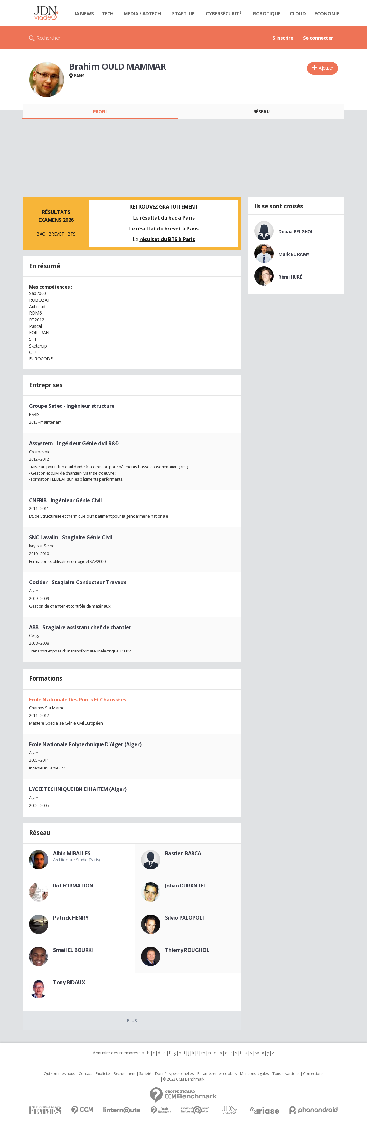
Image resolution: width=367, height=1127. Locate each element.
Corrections (313, 1074)
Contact (85, 1074)
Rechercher (48, 37)
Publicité (103, 1074)
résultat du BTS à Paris (167, 239)
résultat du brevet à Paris (167, 228)
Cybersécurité (224, 13)
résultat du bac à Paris (167, 217)
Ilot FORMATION (73, 885)
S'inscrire (282, 37)
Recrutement (124, 1074)
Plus (132, 1021)
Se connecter (318, 37)
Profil (100, 111)
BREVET (56, 234)
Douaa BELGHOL (296, 232)
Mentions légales (254, 1074)
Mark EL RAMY (293, 254)
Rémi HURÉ (290, 277)
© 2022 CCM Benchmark (183, 1079)
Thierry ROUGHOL (187, 950)
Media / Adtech (142, 13)
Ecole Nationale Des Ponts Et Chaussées (77, 699)
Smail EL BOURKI (73, 950)
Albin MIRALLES (71, 853)
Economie (327, 13)
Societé (145, 1074)
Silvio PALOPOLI (184, 917)
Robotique (266, 13)
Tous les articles (285, 1074)
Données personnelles (174, 1074)
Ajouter (326, 68)
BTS (71, 234)
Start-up (183, 13)
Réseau (261, 111)
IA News (84, 13)
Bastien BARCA (183, 853)
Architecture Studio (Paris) (76, 860)
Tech (108, 13)
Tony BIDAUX (69, 982)
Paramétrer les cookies (217, 1074)
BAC (40, 234)
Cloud (298, 13)
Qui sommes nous (59, 1074)
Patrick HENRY (71, 917)
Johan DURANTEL (185, 885)
